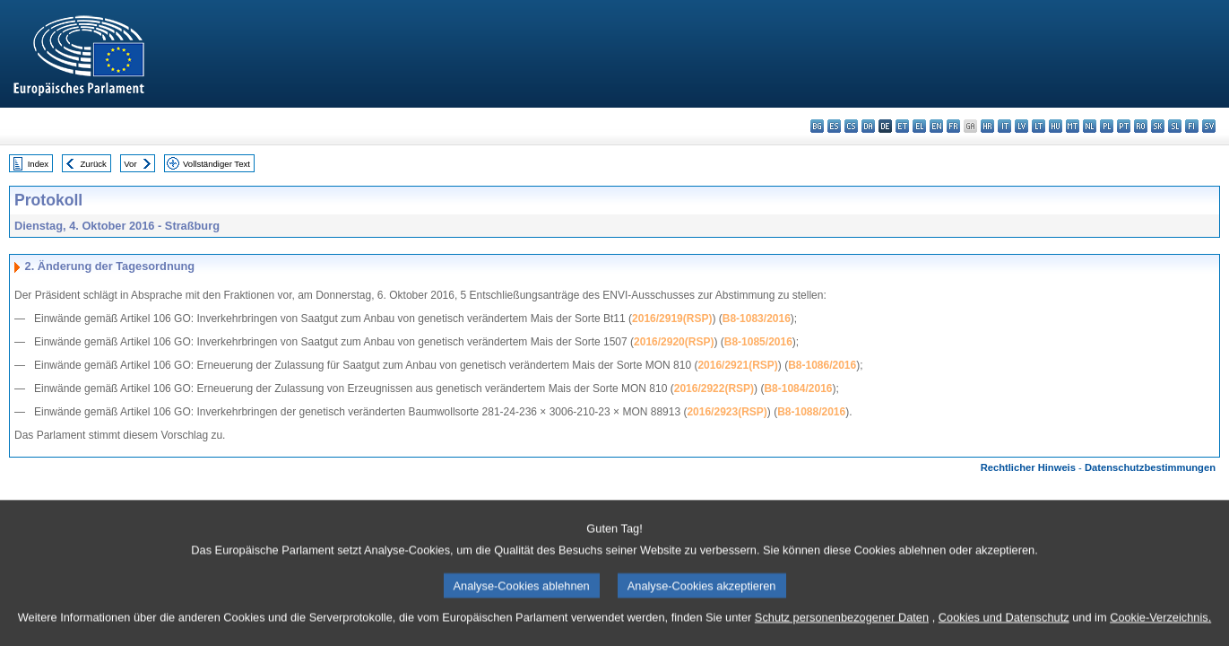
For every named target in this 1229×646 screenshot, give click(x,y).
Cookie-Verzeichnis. (1160, 628)
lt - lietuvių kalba (1038, 126)
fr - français (953, 126)
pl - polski (1106, 126)
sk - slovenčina (1157, 126)
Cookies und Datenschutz (1004, 628)
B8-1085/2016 (758, 342)
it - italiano (1004, 126)
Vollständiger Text (216, 164)
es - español (834, 126)
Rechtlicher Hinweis (1028, 467)
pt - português (1123, 126)
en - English (936, 126)
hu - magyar (1055, 126)
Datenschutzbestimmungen (1150, 467)
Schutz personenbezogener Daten (842, 628)
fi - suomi (1192, 126)
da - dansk (868, 126)
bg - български (817, 126)
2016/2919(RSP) (672, 318)
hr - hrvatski (987, 126)
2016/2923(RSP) (726, 412)
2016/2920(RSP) (674, 342)
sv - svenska (1209, 126)
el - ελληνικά (919, 126)
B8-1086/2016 (822, 365)
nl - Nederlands (1089, 126)
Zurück (94, 164)
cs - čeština (851, 126)
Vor (130, 164)
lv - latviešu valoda (1021, 126)
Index (38, 164)
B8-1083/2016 (757, 318)
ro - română (1140, 126)
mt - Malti (1072, 126)
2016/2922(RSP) (714, 388)
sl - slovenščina (1174, 126)
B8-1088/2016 (811, 412)
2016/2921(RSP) (737, 365)
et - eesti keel (902, 126)
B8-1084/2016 (798, 388)
